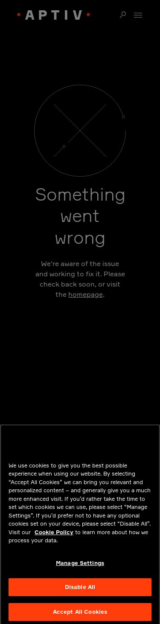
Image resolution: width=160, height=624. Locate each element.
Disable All (80, 590)
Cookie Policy (54, 535)
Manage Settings (80, 566)
